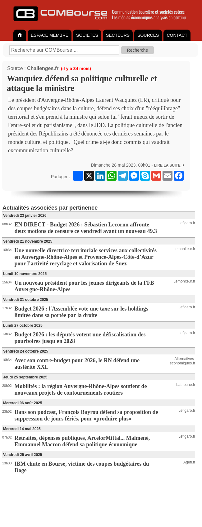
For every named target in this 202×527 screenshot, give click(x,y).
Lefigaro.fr (186, 223)
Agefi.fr (189, 462)
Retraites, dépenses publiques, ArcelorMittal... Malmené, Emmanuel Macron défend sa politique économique (82, 441)
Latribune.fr (185, 384)
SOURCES (148, 35)
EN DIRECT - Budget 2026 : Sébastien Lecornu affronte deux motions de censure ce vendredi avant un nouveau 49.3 (86, 227)
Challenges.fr (42, 68)
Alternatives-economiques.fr (182, 361)
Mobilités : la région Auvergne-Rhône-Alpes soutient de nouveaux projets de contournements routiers (81, 389)
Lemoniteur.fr (184, 249)
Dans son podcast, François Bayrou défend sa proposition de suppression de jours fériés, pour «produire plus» (86, 415)
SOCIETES (87, 35)
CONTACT (177, 35)
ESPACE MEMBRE (49, 35)
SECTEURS (118, 35)
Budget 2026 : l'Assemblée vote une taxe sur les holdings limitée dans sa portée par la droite (81, 312)
